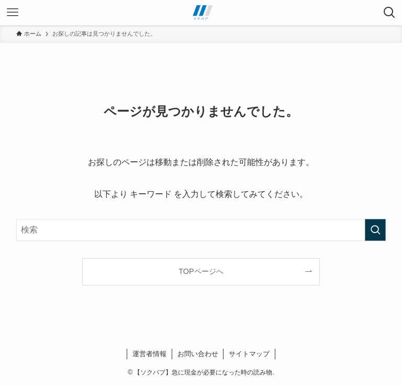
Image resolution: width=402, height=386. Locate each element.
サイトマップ (249, 354)
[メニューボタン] (12, 12)
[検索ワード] (201, 230)
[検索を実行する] (375, 230)
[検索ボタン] (389, 12)
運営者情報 (149, 354)
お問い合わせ (197, 354)
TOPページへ (200, 271)
